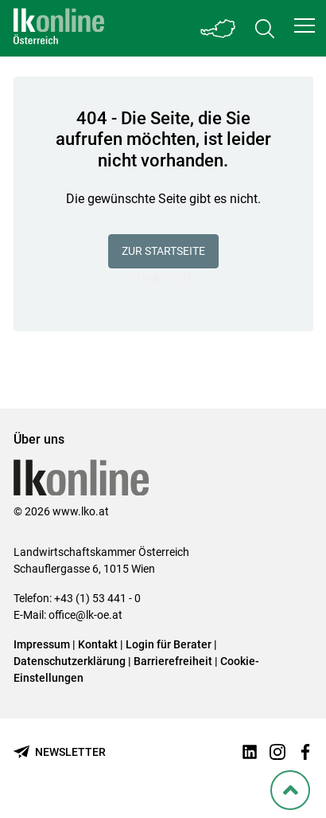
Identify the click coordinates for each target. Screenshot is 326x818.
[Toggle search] (264, 28)
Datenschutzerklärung (70, 661)
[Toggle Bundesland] (218, 28)
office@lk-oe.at (85, 615)
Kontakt (98, 644)
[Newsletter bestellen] (60, 752)
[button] (304, 25)
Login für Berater (169, 644)
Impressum (42, 644)
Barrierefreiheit (173, 661)
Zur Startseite (163, 251)
